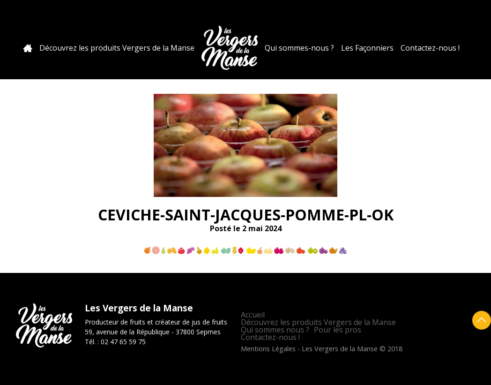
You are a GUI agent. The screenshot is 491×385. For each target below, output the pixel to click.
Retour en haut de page (481, 320)
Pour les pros (337, 330)
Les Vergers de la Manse (229, 48)
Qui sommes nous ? (275, 330)
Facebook (466, 16)
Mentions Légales (268, 348)
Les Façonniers (367, 48)
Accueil (27, 48)
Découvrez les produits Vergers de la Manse (116, 48)
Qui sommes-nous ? (299, 48)
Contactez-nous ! (430, 48)
